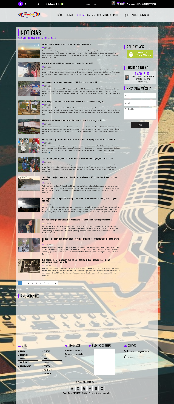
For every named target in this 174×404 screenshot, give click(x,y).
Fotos (46, 355)
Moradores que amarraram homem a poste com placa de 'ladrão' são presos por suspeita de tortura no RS (80, 240)
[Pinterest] (96, 388)
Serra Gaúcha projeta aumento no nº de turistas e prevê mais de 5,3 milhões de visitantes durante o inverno (79, 178)
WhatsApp (131, 357)
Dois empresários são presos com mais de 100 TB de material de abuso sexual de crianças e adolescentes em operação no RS (76, 261)
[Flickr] (102, 388)
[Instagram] (71, 388)
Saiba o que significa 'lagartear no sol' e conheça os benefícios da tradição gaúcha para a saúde (77, 158)
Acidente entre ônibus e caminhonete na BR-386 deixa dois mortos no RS (69, 82)
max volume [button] (38, 4)
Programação (104, 15)
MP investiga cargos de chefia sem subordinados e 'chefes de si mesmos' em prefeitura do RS (77, 220)
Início (59, 15)
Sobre (135, 15)
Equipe (127, 15)
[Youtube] (84, 388)
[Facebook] (90, 388)
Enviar (140, 125)
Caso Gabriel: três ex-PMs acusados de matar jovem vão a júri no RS (67, 63)
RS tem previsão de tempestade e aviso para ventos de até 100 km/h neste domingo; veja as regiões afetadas (79, 200)
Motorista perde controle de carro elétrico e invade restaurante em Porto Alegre (72, 101)
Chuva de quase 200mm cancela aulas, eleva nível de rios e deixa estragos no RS (72, 120)
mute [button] (26, 4)
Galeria (91, 15)
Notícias (81, 15)
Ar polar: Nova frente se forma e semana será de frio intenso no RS (67, 44)
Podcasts (69, 15)
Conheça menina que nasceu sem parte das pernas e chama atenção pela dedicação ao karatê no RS (79, 139)
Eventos (117, 15)
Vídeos (46, 358)
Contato (144, 15)
